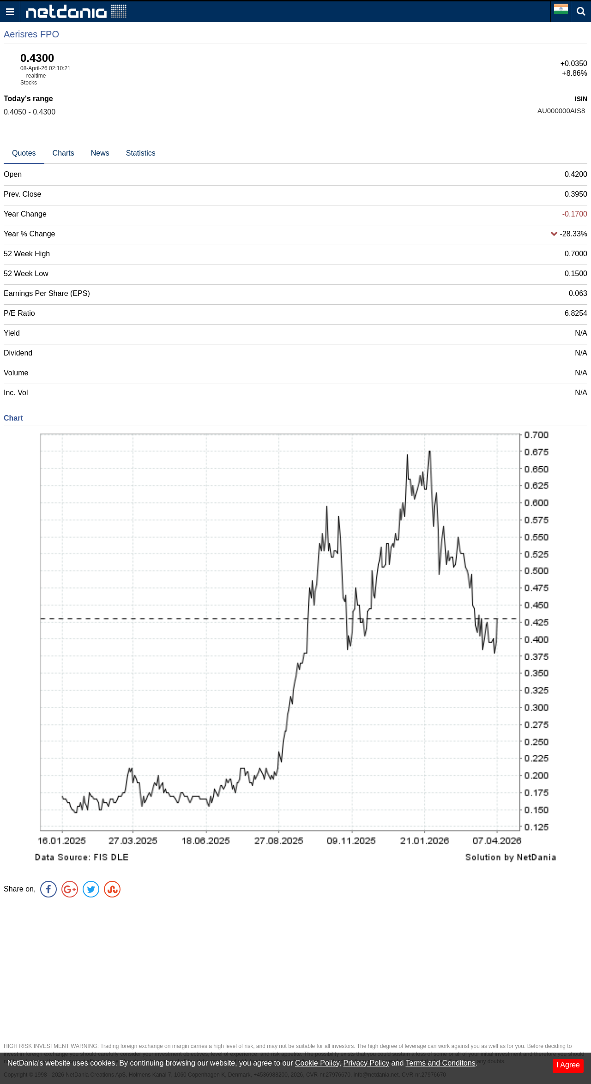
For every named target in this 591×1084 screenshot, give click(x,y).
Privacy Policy (367, 1063)
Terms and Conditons (440, 1063)
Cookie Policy (317, 1063)
